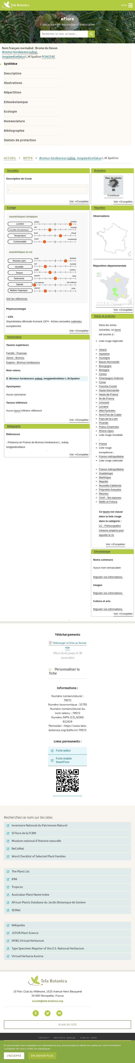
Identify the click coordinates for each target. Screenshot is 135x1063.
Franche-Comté (108, 386)
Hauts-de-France (108, 394)
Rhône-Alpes (106, 430)
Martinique (105, 477)
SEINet (14, 910)
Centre (103, 374)
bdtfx (28, 158)
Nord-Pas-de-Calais (110, 414)
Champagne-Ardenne (111, 378)
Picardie (103, 422)
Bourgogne (105, 365)
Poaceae (48, 57)
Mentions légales (65, 1037)
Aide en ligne (88, 1037)
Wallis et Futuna (108, 501)
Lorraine (103, 406)
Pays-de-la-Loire (108, 418)
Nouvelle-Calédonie (110, 485)
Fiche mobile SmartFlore (61, 760)
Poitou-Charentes (109, 426)
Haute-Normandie (109, 390)
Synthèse (10, 64)
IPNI (12, 879)
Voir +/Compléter (79, 201)
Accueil (10, 158)
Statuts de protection (20, 140)
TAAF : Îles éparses (110, 497)
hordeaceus (21, 52)
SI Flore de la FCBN (21, 833)
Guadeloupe (106, 473)
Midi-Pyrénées (107, 410)
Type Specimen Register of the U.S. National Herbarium (45, 948)
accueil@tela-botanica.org (47, 1000)
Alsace (103, 349)
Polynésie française (110, 489)
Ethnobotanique (16, 102)
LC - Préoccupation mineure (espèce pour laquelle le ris (111, 530)
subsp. (33, 52)
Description (12, 73)
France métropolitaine (111, 456)
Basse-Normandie (109, 361)
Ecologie (10, 111)
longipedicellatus (13, 57)
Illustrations (13, 83)
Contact (43, 1037)
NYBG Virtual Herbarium (25, 941)
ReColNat (15, 849)
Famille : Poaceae (16, 353)
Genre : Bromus (15, 357)
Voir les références (16, 298)
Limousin (104, 402)
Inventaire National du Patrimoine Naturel (37, 825)
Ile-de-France (106, 398)
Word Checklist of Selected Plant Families (36, 856)
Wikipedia (16, 925)
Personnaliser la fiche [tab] (64, 671)
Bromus (7, 52)
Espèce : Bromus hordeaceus (23, 362)
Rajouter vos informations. (108, 577)
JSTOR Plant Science (22, 933)
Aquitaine (104, 353)
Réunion (103, 493)
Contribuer (113, 195)
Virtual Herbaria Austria (25, 956)
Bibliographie (14, 131)
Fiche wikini (61, 750)
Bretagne (104, 370)
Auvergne (104, 357)
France (103, 443)
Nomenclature (14, 121)
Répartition (12, 92)
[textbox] (64, 34)
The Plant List (18, 871)
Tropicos (15, 887)
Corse (102, 382)
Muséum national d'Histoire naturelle (34, 841)
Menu (127, 5)
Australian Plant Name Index (28, 895)
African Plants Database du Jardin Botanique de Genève (46, 902)
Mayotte (103, 481)
